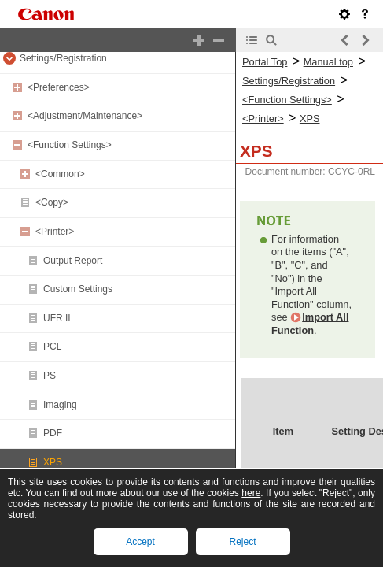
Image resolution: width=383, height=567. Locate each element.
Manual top (328, 62)
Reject (242, 541)
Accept (140, 541)
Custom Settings (77, 289)
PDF (52, 433)
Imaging (60, 404)
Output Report (72, 260)
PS (49, 375)
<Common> (60, 174)
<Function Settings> (70, 144)
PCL (52, 346)
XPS (52, 462)
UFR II (57, 318)
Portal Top (264, 62)
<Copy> (51, 202)
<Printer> (54, 231)
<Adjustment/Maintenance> (85, 115)
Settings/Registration (63, 58)
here (250, 492)
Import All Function (309, 323)
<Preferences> (59, 87)
